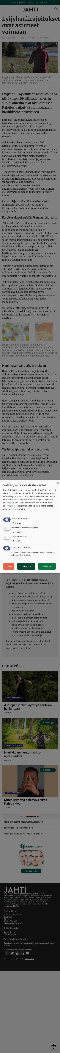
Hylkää (9, 566)
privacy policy (18, 509)
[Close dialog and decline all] (58, 482)
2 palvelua (16, 523)
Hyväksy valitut (26, 566)
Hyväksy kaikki (47, 566)
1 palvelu (15, 541)
